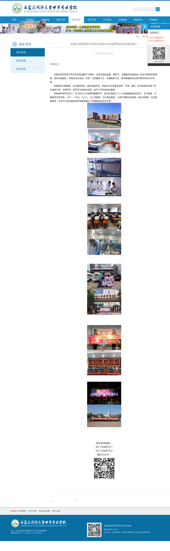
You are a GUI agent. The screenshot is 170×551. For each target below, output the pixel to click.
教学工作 (61, 20)
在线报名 (153, 20)
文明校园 (122, 20)
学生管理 (92, 20)
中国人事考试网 (44, 511)
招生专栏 (76, 20)
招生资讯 (21, 69)
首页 (14, 20)
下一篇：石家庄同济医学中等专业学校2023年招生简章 (77, 501)
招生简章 (21, 60)
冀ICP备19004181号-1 (111, 529)
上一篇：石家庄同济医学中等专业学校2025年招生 (53, 501)
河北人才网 (32, 511)
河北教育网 (22, 511)
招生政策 (21, 52)
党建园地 (45, 20)
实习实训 (107, 20)
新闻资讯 (138, 20)
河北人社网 (56, 511)
